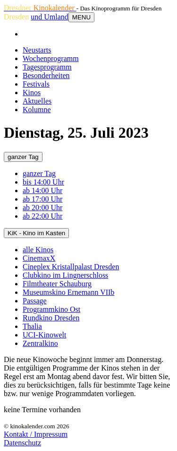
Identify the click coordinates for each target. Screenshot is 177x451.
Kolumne (37, 110)
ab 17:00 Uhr (42, 199)
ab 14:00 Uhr (42, 190)
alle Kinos (38, 250)
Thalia (32, 326)
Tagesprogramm (47, 67)
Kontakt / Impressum (35, 434)
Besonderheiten (46, 75)
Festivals (36, 84)
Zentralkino (40, 343)
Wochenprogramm (51, 58)
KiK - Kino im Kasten (36, 233)
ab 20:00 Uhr (42, 207)
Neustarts (37, 50)
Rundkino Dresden (51, 318)
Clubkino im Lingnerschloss (65, 275)
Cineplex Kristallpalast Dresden (71, 267)
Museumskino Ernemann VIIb (68, 292)
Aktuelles (37, 101)
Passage (35, 301)
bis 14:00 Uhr (43, 182)
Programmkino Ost (51, 309)
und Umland (49, 17)
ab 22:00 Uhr (42, 216)
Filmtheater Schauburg (57, 284)
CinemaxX (39, 258)
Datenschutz (22, 443)
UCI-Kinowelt (44, 335)
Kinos (32, 92)
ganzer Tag (23, 156)
